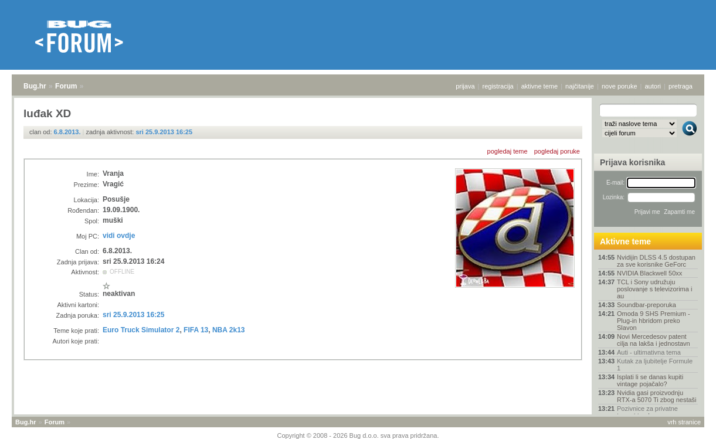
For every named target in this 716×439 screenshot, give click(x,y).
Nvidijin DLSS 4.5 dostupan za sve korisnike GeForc (656, 261)
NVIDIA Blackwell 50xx (649, 273)
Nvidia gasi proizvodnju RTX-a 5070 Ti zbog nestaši (657, 396)
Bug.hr (34, 86)
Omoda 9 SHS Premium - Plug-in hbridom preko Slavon (653, 320)
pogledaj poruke (557, 151)
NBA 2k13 (228, 330)
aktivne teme (539, 86)
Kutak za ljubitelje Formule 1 (655, 365)
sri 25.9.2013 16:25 (163, 131)
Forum (66, 86)
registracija (498, 86)
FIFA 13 (196, 330)
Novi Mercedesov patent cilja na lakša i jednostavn (653, 340)
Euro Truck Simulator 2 (141, 330)
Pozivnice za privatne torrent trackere (647, 412)
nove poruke (619, 86)
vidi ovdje (119, 236)
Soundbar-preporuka (646, 304)
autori (653, 86)
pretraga (681, 86)
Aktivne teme (625, 241)
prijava (465, 86)
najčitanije (579, 86)
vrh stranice (684, 422)
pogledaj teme (507, 151)
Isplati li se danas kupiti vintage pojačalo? (650, 380)
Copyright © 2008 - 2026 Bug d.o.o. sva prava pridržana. (358, 435)
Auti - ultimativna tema (649, 352)
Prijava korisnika (632, 162)
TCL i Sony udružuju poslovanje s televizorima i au (654, 289)
